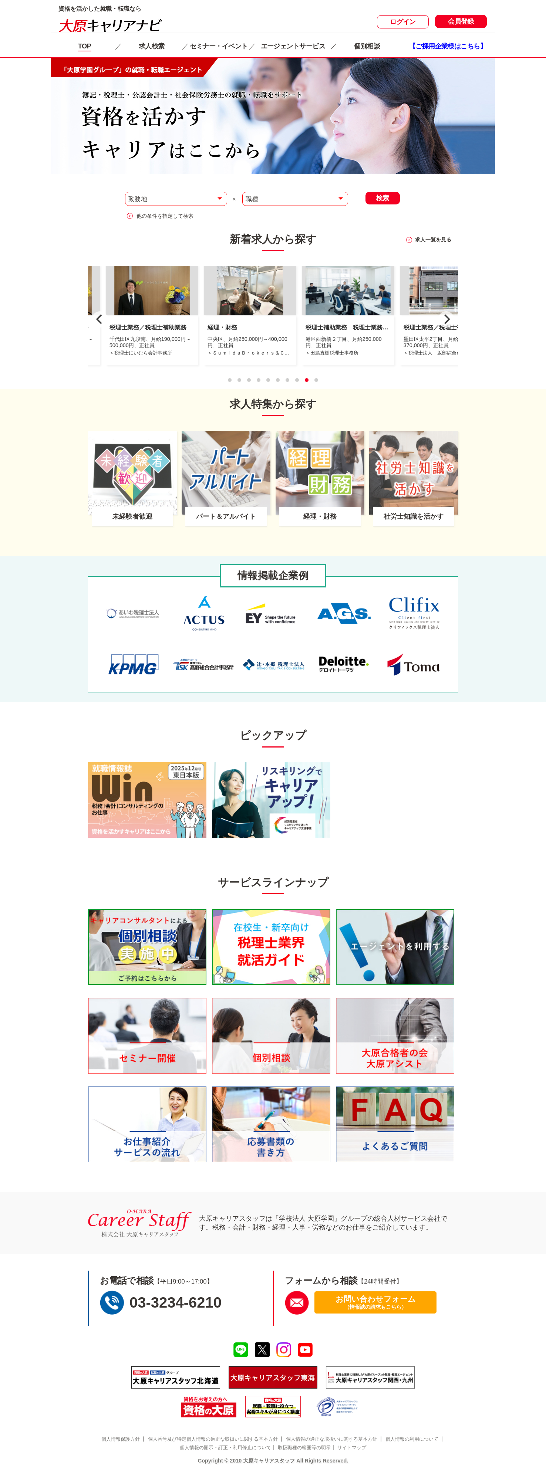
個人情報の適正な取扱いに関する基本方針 (331, 1439)
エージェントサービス (293, 46)
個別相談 (367, 46)
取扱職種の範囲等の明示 (304, 1447)
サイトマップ (351, 1447)
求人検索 (152, 46)
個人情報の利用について (411, 1439)
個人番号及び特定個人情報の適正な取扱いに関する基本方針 (213, 1439)
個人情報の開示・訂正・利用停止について (225, 1447)
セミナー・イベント (219, 46)
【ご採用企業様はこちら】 (447, 46)
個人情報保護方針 (120, 1439)
